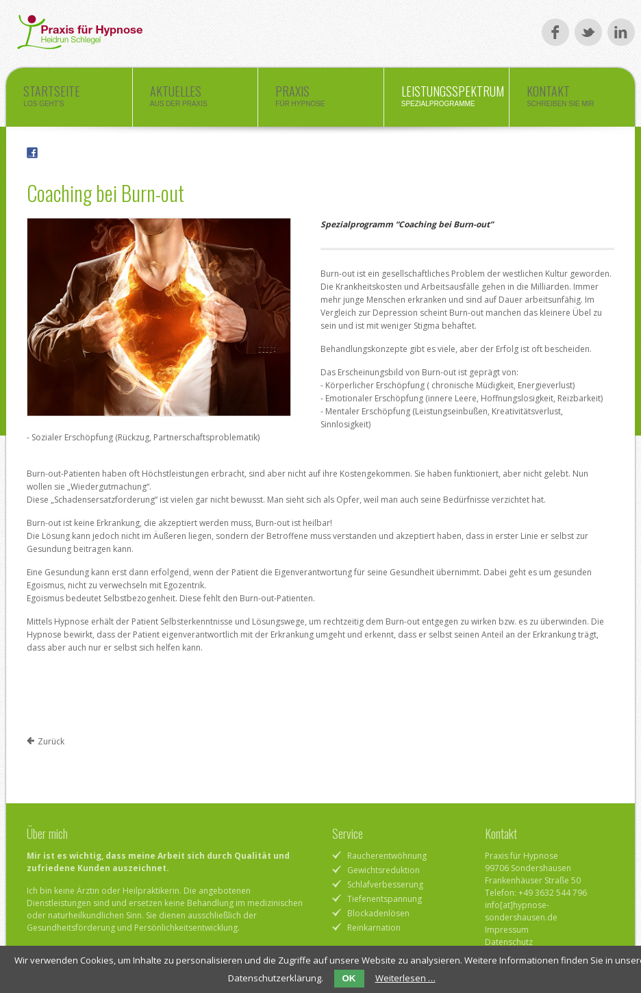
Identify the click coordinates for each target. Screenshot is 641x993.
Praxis (320, 99)
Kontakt (572, 99)
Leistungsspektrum (452, 99)
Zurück (51, 741)
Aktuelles (195, 99)
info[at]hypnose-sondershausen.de (521, 911)
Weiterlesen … (405, 978)
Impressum (507, 929)
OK (349, 978)
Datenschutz (509, 942)
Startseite (68, 99)
